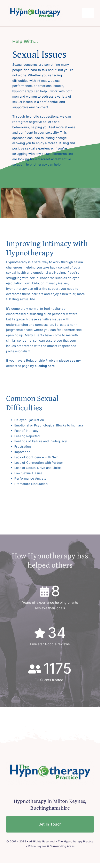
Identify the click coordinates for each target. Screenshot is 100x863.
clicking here (45, 366)
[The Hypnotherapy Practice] (35, 7)
